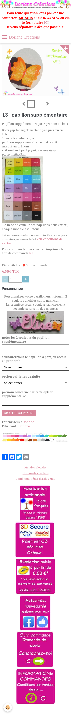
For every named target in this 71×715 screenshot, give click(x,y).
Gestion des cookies (35, 473)
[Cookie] (7, 707)
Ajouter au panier (19, 413)
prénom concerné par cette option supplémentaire (27, 394)
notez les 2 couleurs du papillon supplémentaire (26, 339)
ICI (46, 22)
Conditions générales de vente (35, 478)
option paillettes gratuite (21, 376)
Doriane (28, 422)
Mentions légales (35, 467)
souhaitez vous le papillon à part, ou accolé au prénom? (34, 359)
